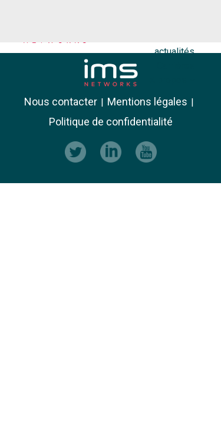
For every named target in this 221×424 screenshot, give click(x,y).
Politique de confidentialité (111, 122)
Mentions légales (147, 102)
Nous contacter (60, 102)
